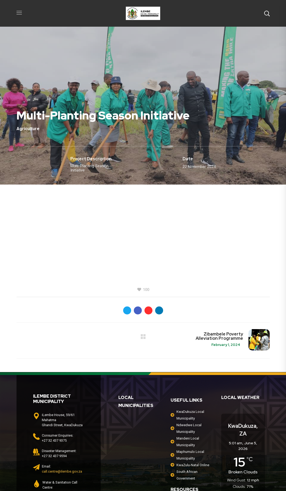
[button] (266, 13)
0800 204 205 (59, 434)
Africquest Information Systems (221, 478)
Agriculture (28, 128)
